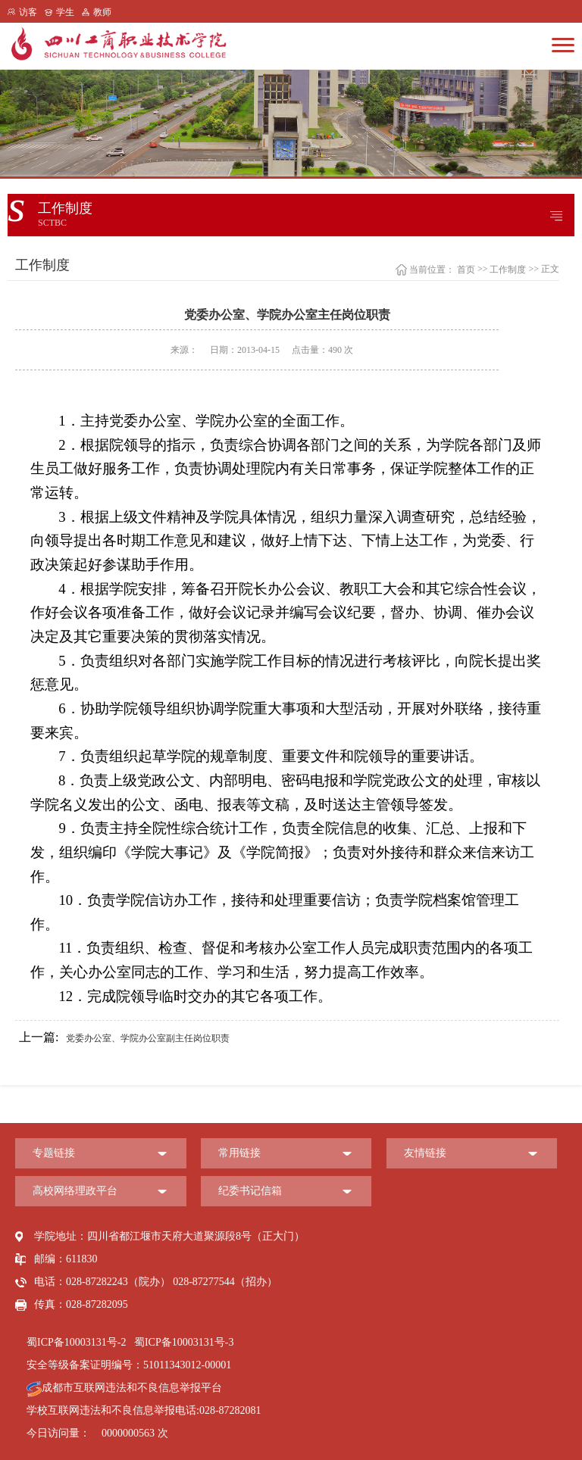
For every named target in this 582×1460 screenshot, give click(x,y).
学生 (65, 12)
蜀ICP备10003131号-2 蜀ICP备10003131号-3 (130, 1342)
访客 (28, 12)
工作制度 (508, 269)
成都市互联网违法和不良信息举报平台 (124, 1387)
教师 (102, 12)
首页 (466, 269)
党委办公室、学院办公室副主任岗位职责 (124, 1037)
